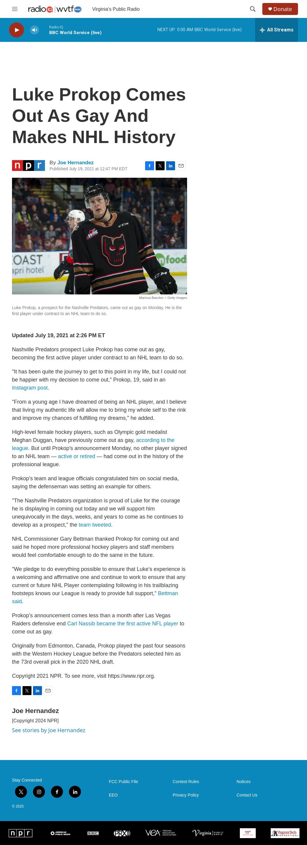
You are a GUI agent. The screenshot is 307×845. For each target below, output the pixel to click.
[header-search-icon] (252, 9)
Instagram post (30, 388)
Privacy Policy (186, 795)
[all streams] (276, 30)
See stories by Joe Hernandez (48, 730)
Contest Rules (186, 781)
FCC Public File (123, 781)
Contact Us (247, 795)
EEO (113, 795)
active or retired (76, 456)
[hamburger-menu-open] (14, 9)
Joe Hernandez (75, 162)
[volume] (34, 30)
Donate (282, 9)
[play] (16, 30)
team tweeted (95, 525)
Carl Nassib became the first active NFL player (122, 624)
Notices (244, 781)
